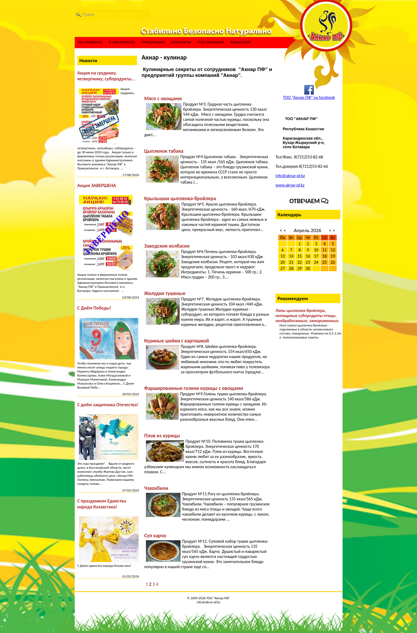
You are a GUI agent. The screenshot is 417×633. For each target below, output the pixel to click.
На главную (90, 42)
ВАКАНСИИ (240, 42)
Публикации (211, 42)
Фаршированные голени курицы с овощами (193, 388)
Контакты (181, 42)
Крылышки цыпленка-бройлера (180, 198)
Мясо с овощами (163, 98)
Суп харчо (155, 536)
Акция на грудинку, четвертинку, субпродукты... (106, 76)
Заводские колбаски (167, 246)
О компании (122, 42)
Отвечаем (309, 201)
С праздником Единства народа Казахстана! (101, 504)
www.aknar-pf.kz (290, 185)
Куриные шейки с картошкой (176, 341)
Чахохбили (156, 488)
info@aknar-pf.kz (290, 175)
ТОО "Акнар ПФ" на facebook (309, 97)
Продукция (153, 42)
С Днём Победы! (94, 308)
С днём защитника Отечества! (107, 405)
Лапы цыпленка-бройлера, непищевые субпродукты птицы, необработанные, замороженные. (308, 315)
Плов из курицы (162, 436)
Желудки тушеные (165, 293)
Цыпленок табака (163, 151)
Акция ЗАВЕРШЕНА (96, 185)
